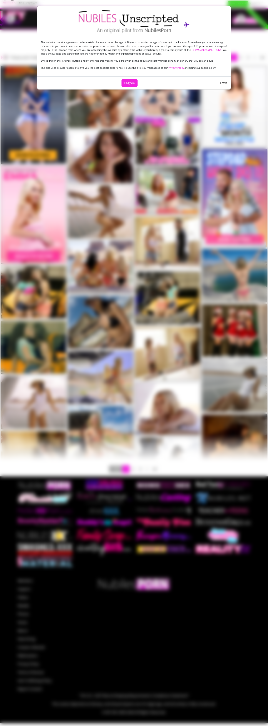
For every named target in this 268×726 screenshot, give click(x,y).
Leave (223, 83)
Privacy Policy (176, 68)
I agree (129, 83)
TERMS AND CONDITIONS (207, 50)
